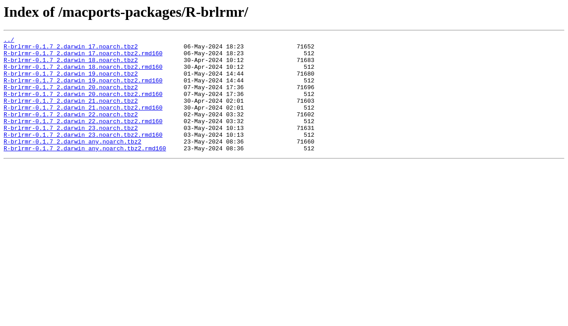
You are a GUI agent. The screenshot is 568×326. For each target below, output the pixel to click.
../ (9, 41)
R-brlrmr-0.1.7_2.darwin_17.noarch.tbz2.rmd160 (83, 57)
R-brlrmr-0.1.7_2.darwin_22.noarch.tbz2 (71, 130)
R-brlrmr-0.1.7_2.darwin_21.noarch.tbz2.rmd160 (83, 122)
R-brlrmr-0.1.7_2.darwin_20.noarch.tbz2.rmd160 (83, 106)
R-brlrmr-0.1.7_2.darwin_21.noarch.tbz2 (71, 114)
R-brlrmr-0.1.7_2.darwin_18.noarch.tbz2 (71, 65)
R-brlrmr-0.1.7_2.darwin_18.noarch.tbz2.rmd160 (83, 73)
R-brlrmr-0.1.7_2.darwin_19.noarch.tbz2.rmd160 (83, 90)
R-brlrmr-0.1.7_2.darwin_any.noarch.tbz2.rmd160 (85, 171)
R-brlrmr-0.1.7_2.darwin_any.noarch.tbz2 (72, 163)
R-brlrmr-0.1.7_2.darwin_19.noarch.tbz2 (71, 81)
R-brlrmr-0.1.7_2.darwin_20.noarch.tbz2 (71, 98)
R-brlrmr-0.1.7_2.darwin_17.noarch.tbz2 (71, 49)
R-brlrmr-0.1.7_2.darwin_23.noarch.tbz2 (71, 147)
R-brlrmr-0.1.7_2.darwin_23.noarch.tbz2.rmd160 (83, 155)
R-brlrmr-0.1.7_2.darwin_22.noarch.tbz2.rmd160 (83, 138)
